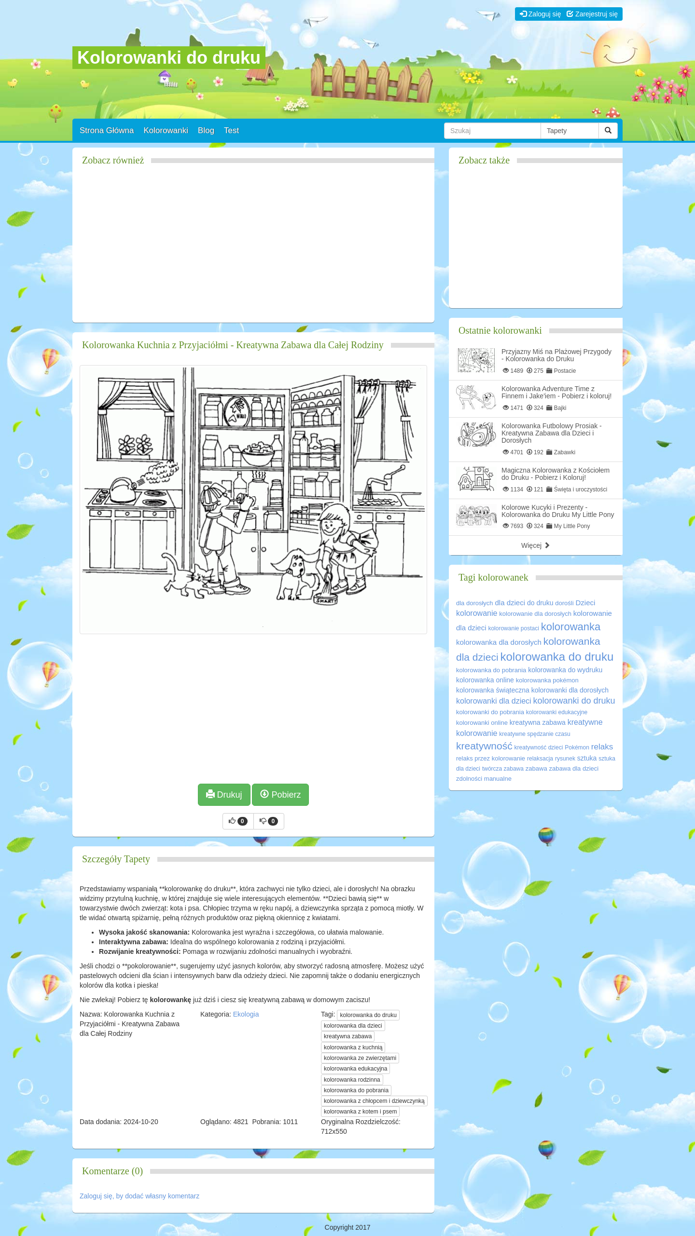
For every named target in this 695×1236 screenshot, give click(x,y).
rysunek (565, 758)
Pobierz (280, 794)
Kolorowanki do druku (169, 58)
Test (231, 130)
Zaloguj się (540, 14)
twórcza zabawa (503, 768)
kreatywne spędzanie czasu (534, 734)
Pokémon (577, 747)
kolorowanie (476, 613)
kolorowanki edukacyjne (556, 712)
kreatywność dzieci (538, 747)
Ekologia (246, 1014)
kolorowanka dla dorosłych (499, 642)
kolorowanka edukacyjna (355, 1068)
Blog (206, 130)
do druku (540, 603)
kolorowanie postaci (513, 628)
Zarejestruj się (592, 14)
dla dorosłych (474, 603)
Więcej (535, 545)
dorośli (564, 603)
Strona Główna (107, 130)
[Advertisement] (253, 247)
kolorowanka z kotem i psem (360, 1111)
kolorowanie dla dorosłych (535, 613)
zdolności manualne (484, 778)
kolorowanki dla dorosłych (570, 690)
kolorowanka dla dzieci (353, 1025)
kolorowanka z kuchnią (353, 1047)
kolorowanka (571, 627)
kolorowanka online (485, 680)
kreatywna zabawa (348, 1036)
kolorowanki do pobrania (490, 712)
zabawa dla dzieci (574, 768)
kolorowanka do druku (368, 1015)
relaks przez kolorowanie (490, 758)
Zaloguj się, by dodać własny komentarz (139, 1196)
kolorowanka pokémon (547, 680)
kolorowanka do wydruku (565, 670)
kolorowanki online (482, 722)
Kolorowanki (165, 130)
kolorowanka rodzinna (352, 1079)
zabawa (536, 768)
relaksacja (540, 758)
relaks (602, 746)
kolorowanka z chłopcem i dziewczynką (374, 1101)
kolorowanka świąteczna (492, 690)
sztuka (587, 758)
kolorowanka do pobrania (356, 1090)
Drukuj (224, 794)
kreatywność (484, 745)
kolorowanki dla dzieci (493, 701)
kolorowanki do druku (574, 701)
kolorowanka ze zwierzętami (360, 1058)
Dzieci (586, 602)
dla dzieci (510, 602)
